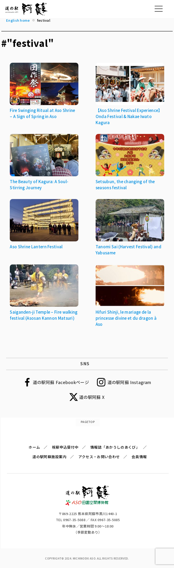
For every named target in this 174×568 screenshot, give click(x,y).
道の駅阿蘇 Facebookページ (61, 382)
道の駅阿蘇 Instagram (129, 382)
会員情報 (139, 456)
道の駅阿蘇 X (92, 397)
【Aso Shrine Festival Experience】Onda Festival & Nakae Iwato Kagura (129, 116)
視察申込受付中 (65, 447)
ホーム (34, 447)
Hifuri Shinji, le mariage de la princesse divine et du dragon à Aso (126, 318)
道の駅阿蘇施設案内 (49, 456)
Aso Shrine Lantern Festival (36, 246)
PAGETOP (88, 422)
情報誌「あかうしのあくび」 (115, 447)
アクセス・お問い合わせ (99, 456)
